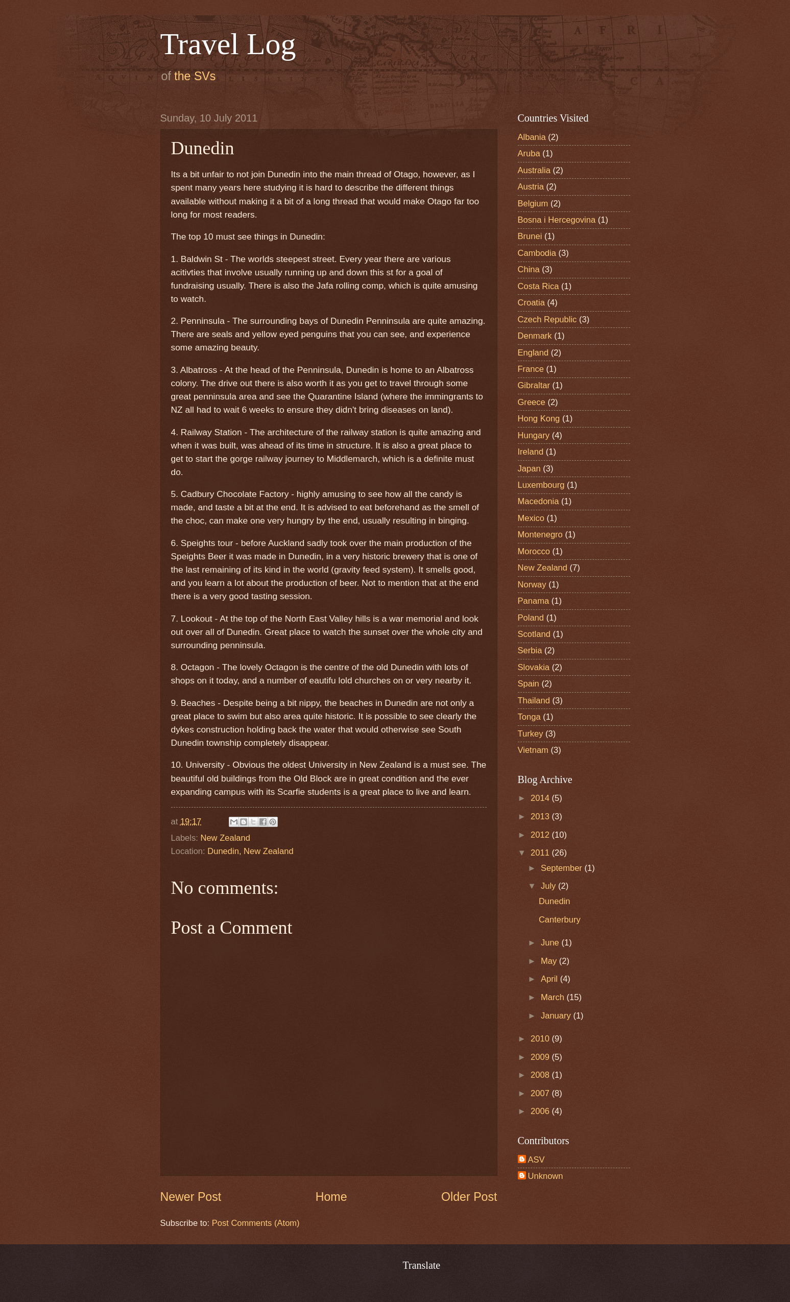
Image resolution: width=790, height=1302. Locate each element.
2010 (541, 1039)
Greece (531, 402)
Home (331, 1196)
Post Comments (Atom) (256, 1223)
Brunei (530, 236)
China (529, 269)
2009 (541, 1057)
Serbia (530, 650)
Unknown (545, 1176)
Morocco (534, 551)
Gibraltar (534, 385)
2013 (541, 816)
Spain (528, 684)
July (549, 886)
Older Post (469, 1196)
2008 (541, 1075)
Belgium (533, 203)
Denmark (535, 336)
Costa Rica (538, 286)
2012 (541, 835)
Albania (532, 137)
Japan (529, 469)
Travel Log (228, 44)
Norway (532, 584)
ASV (536, 1160)
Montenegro (540, 534)
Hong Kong (539, 418)
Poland (531, 618)
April (550, 979)
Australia (534, 170)
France (531, 369)
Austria (531, 187)
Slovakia (534, 667)
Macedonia (538, 501)
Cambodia (537, 253)
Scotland (534, 634)
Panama (533, 601)
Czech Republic (547, 319)
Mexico (531, 518)
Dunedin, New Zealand (250, 851)
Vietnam (533, 750)
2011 (541, 853)
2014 (541, 798)
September (563, 868)
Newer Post (191, 1196)
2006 (541, 1111)
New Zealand (225, 838)
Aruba (529, 153)
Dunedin (554, 901)
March (554, 997)
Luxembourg (541, 485)
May (550, 961)
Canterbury (560, 920)
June (551, 943)
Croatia (531, 302)
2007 (541, 1093)
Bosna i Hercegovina (557, 220)
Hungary (534, 435)
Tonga (529, 717)
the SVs (195, 76)
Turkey (530, 734)
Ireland (531, 452)
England (533, 353)
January (557, 1016)
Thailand (534, 700)
